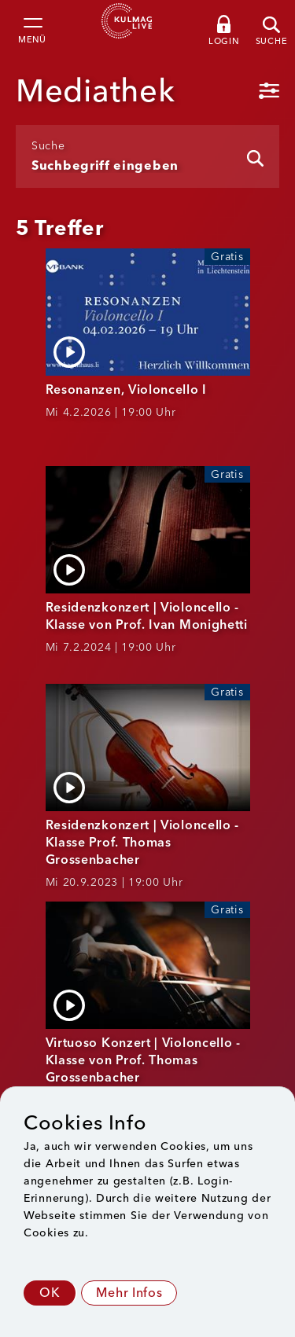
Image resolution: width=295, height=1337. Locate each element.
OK (49, 1292)
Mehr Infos (129, 1292)
